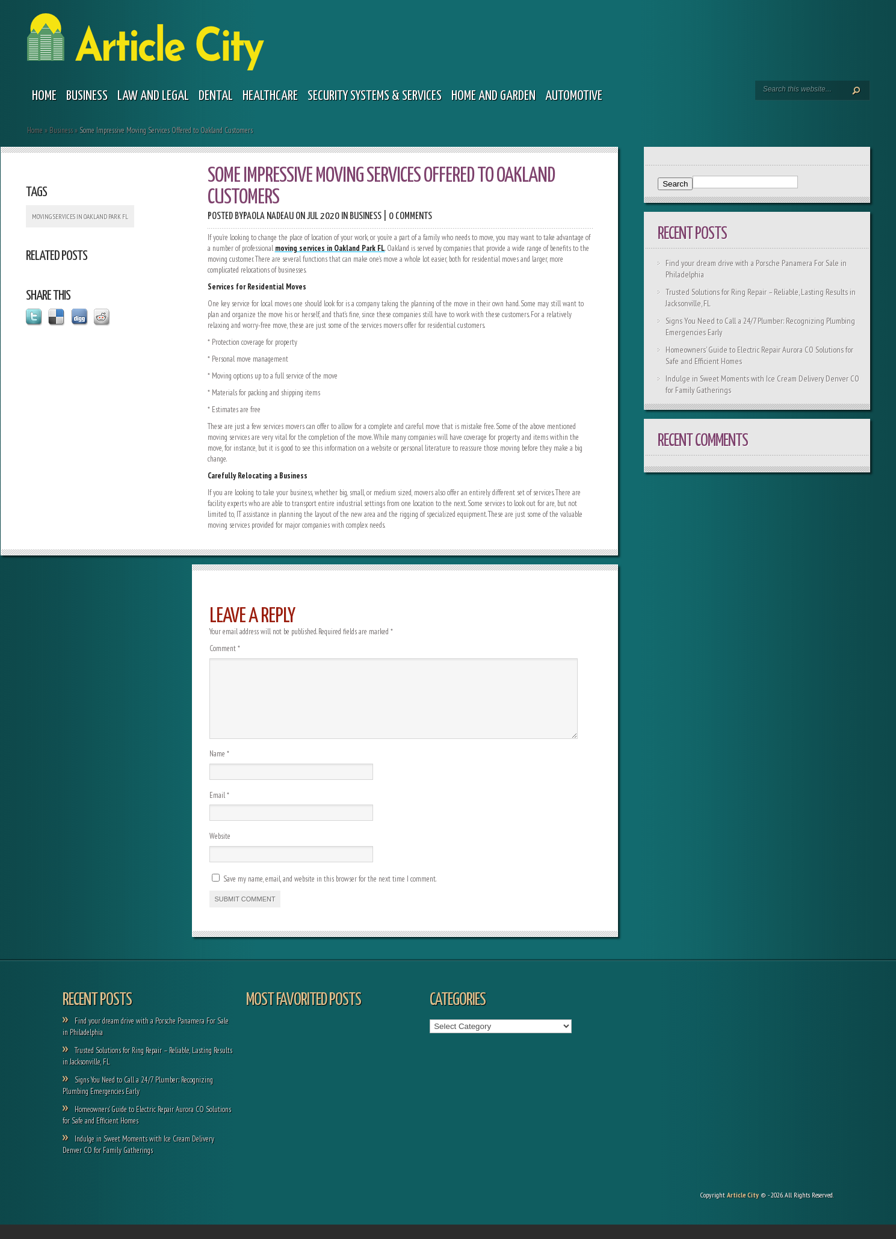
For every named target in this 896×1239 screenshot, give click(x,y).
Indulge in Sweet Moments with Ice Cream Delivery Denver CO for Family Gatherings (138, 1159)
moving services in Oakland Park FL (80, 216)
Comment (224, 648)
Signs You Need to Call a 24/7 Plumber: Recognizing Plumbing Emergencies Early (138, 1100)
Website (219, 850)
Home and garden (493, 96)
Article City (743, 1209)
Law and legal (153, 96)
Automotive (573, 96)
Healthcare (270, 96)
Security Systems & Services (374, 96)
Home (44, 96)
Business (87, 96)
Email (219, 810)
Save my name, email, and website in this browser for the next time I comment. (329, 893)
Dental (216, 96)
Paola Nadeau (268, 216)
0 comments (410, 216)
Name (219, 768)
